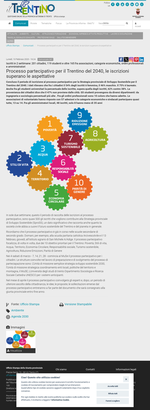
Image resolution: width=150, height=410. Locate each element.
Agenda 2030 (19, 316)
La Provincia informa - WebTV (80, 23)
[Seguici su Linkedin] (132, 4)
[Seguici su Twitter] (118, 4)
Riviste (33, 23)
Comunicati (20, 23)
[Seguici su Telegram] (137, 4)
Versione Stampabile (78, 304)
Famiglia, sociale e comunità (21, 37)
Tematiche (46, 23)
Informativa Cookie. (60, 400)
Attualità (12, 34)
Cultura (35, 34)
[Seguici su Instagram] (127, 4)
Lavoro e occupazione (121, 34)
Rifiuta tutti (112, 393)
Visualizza (14, 350)
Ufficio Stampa (12, 45)
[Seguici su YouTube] (122, 4)
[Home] (9, 23)
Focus (59, 23)
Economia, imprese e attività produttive (88, 34)
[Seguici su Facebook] (113, 4)
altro (10, 41)
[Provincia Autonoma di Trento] (138, 13)
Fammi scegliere (113, 401)
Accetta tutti (113, 386)
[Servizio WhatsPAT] (142, 4)
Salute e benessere (66, 37)
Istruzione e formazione (54, 34)
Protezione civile (46, 37)
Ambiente (24, 34)
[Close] (126, 379)
